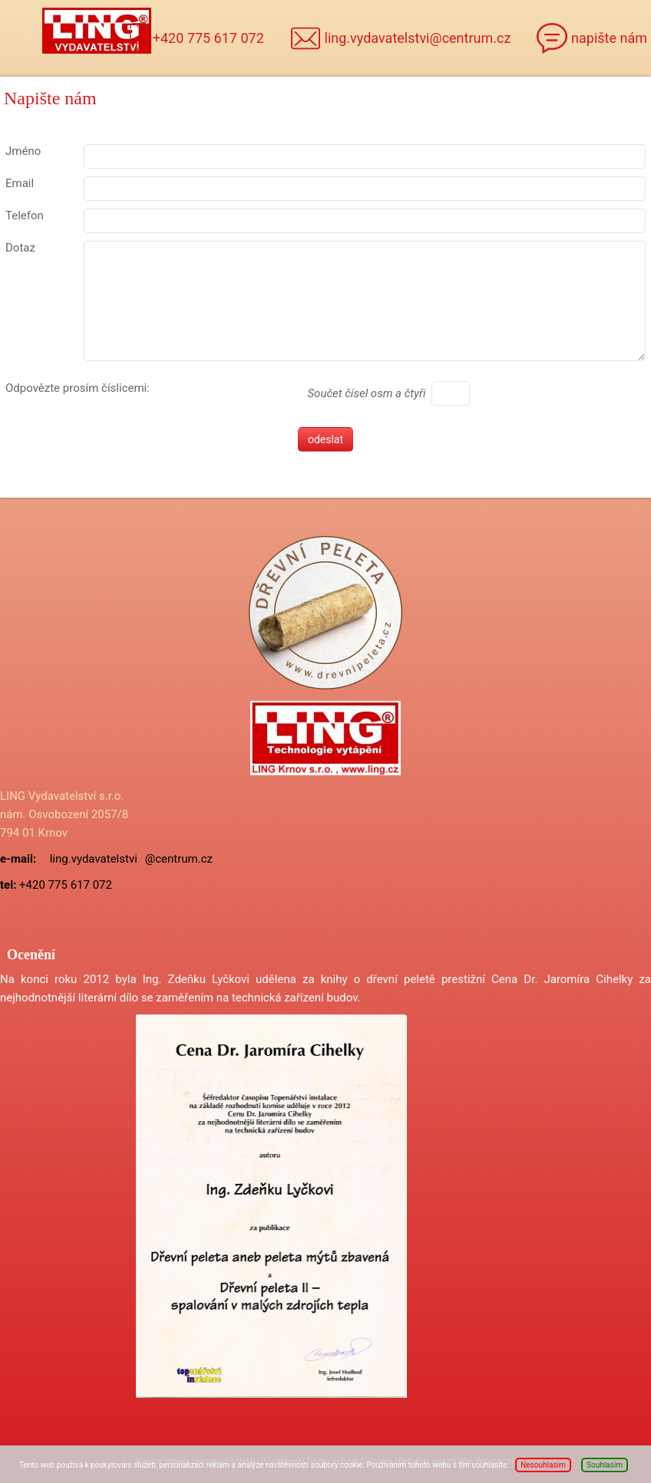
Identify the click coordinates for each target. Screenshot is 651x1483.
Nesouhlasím (543, 1465)
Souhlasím (605, 1465)
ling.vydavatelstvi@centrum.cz (418, 38)
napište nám (609, 38)
